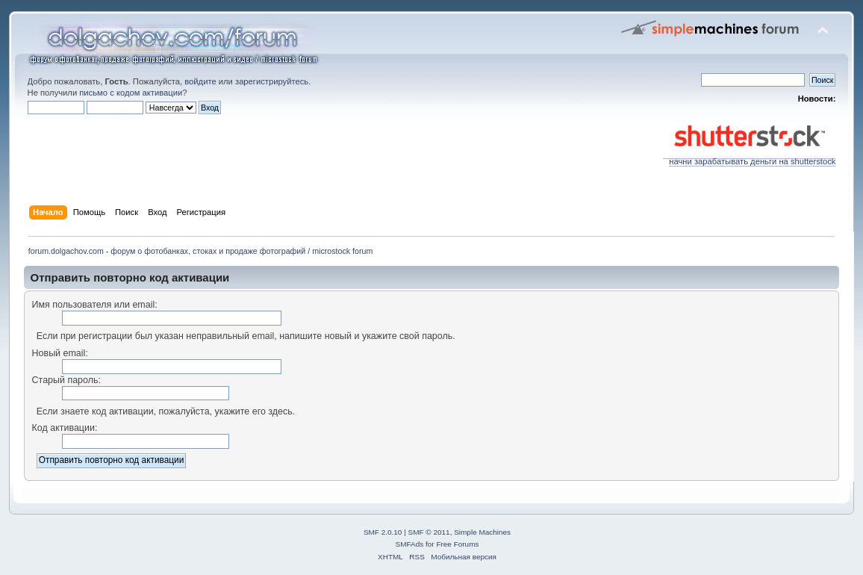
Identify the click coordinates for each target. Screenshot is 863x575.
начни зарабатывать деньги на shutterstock (749, 157)
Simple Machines (482, 532)
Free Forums (457, 544)
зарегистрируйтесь (271, 81)
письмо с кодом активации (130, 92)
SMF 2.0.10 (383, 532)
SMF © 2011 (429, 532)
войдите (200, 81)
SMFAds (410, 544)
